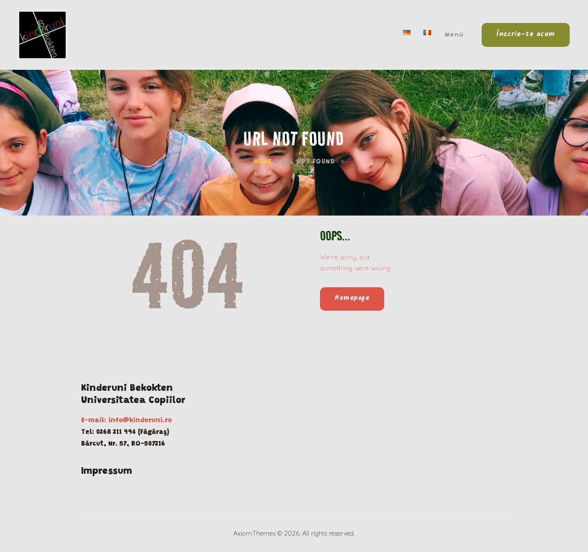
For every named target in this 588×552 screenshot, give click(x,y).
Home (262, 162)
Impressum (106, 471)
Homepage (352, 298)
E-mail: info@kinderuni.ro (126, 421)
